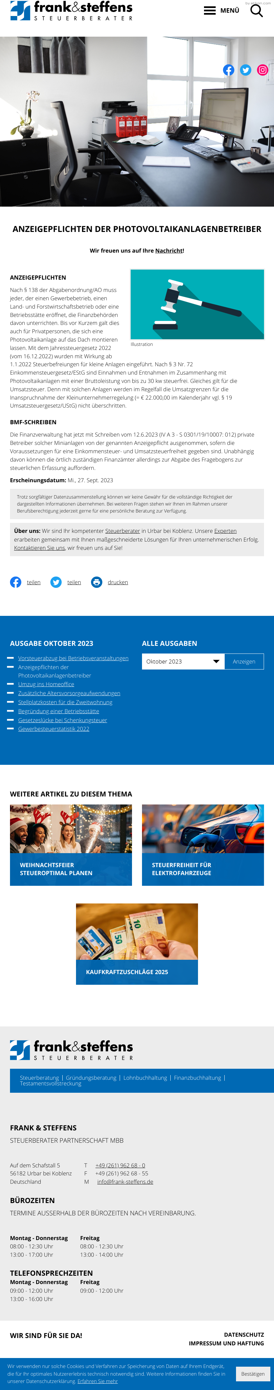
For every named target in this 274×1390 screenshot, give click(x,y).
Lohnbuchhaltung (145, 1077)
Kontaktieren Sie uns (39, 548)
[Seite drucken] (114, 582)
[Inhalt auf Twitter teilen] (70, 582)
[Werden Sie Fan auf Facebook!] (228, 70)
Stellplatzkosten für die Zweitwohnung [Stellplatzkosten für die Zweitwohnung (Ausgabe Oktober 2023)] (65, 702)
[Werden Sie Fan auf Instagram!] (262, 70)
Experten (225, 531)
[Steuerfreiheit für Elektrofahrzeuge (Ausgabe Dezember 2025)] (203, 845)
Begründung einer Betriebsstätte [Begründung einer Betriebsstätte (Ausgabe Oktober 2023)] (58, 711)
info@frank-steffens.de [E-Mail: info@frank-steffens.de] (125, 1181)
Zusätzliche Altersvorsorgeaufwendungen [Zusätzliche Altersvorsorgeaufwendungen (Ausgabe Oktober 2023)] (69, 693)
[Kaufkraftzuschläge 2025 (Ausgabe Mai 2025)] (137, 944)
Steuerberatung (39, 1077)
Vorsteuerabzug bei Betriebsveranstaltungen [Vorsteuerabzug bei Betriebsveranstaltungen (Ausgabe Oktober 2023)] (73, 658)
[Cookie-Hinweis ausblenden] (253, 1374)
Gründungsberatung (91, 1077)
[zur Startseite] (71, 28)
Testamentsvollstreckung (50, 1083)
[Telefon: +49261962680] (120, 1165)
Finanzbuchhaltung (197, 1077)
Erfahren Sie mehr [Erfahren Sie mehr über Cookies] (98, 1381)
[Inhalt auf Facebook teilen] (30, 582)
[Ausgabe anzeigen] (244, 662)
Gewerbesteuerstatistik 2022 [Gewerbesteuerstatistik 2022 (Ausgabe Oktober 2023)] (53, 728)
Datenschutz (244, 1335)
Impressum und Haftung (226, 1343)
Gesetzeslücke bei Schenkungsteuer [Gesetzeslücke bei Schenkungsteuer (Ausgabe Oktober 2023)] (62, 720)
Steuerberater (122, 531)
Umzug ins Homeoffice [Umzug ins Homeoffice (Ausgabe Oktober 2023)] (46, 684)
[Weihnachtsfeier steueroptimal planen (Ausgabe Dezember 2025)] (71, 845)
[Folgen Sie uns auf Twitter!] (245, 70)
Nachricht (169, 251)
